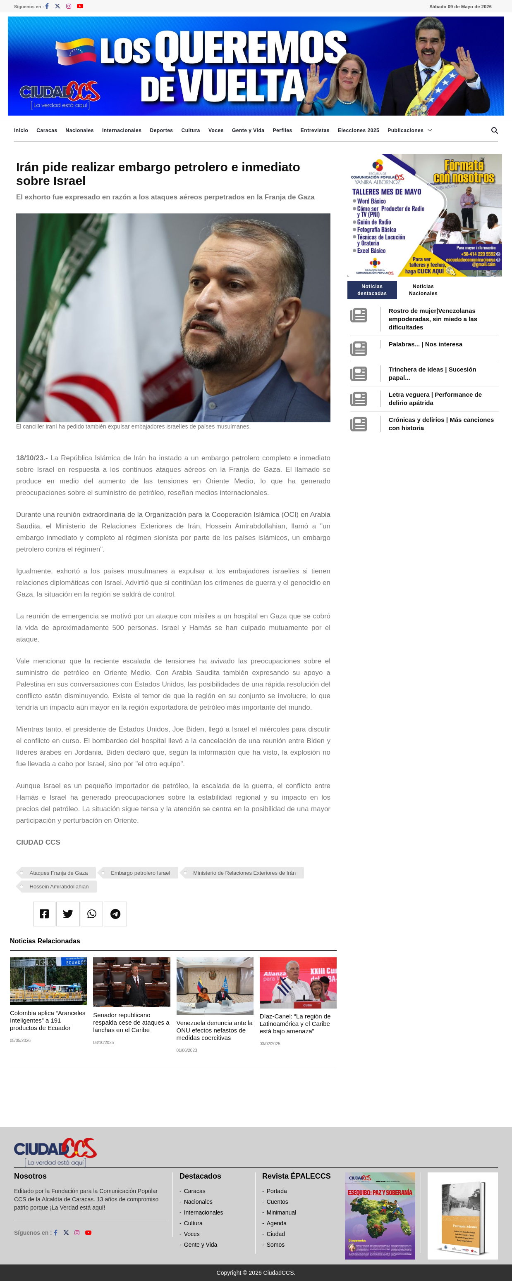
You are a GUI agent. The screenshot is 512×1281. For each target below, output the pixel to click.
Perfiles (282, 130)
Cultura (190, 130)
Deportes (161, 130)
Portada (277, 1191)
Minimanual (282, 1212)
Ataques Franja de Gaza (59, 873)
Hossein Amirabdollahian (59, 886)
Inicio (21, 130)
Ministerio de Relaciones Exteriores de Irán (244, 873)
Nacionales (80, 130)
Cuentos (277, 1201)
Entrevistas (315, 130)
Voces (216, 130)
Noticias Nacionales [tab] (423, 290)
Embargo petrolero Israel (140, 873)
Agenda (277, 1223)
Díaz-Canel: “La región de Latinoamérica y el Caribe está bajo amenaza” (295, 1024)
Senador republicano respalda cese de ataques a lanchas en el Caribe (131, 1022)
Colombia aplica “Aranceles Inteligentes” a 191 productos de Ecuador (48, 1020)
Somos (276, 1244)
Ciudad (276, 1234)
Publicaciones (405, 130)
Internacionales (122, 130)
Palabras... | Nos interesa (425, 344)
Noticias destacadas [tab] (372, 290)
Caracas (46, 130)
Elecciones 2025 (358, 130)
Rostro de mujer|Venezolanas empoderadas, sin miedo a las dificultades (433, 319)
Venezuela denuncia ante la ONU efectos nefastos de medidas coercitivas (215, 1030)
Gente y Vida (248, 130)
